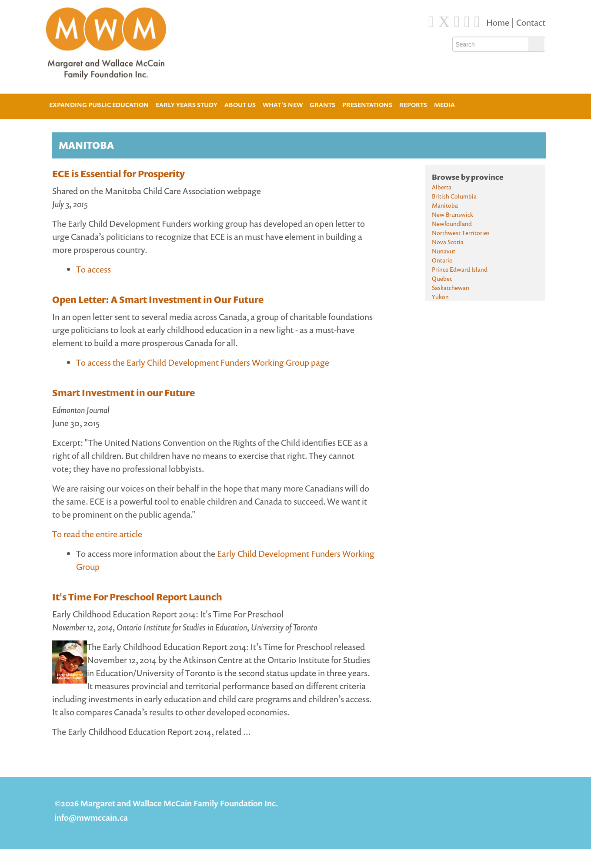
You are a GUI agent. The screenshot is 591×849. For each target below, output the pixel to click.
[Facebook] (431, 22)
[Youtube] (477, 22)
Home (498, 22)
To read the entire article (97, 534)
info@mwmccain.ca (91, 817)
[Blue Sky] (457, 22)
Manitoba (445, 205)
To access (93, 269)
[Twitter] (444, 22)
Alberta (441, 187)
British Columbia (454, 196)
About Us (240, 104)
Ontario (442, 260)
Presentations (367, 105)
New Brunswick (452, 214)
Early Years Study (186, 105)
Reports (413, 105)
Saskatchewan (450, 287)
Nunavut (443, 251)
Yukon (440, 297)
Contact (530, 22)
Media (444, 105)
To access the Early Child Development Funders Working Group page (202, 362)
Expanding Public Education (99, 104)
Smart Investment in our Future (123, 393)
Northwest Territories (461, 233)
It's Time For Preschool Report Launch (137, 597)
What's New (283, 105)
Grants (322, 105)
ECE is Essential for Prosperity (118, 174)
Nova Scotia (448, 242)
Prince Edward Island (459, 269)
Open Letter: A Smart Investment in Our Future (158, 299)
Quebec (442, 278)
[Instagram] (467, 22)
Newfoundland (452, 223)
